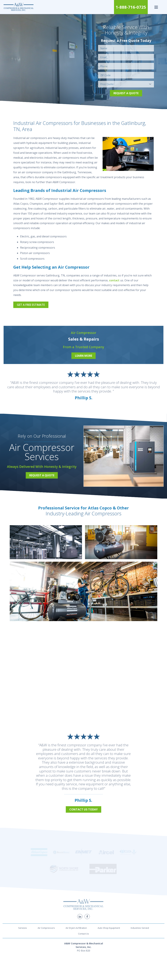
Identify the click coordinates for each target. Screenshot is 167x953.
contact (114, 280)
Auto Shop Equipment (109, 896)
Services (22, 896)
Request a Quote (126, 93)
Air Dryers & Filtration (76, 896)
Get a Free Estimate (31, 305)
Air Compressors (46, 896)
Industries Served (140, 896)
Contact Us (83, 902)
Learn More (83, 356)
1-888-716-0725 (131, 7)
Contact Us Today (83, 809)
